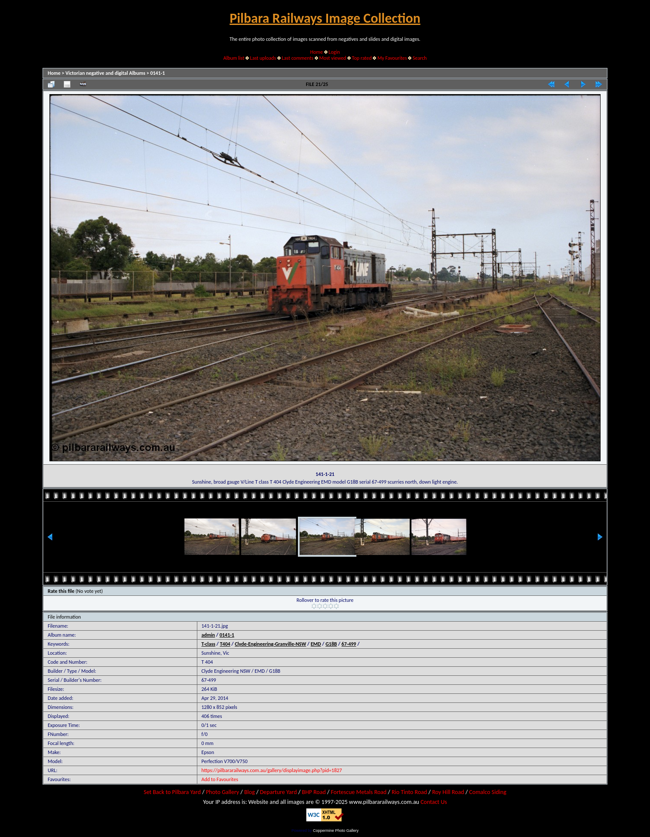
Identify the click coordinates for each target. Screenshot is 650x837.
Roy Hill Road (448, 792)
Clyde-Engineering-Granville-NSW (270, 644)
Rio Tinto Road (409, 792)
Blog (249, 792)
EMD (316, 644)
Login (334, 52)
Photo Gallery (222, 792)
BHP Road (314, 792)
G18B (331, 644)
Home (316, 52)
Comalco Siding (487, 792)
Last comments (297, 58)
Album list (233, 58)
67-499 (348, 644)
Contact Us (433, 802)
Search (420, 58)
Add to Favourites (220, 779)
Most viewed (332, 58)
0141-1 (157, 73)
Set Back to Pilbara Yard (172, 792)
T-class (208, 644)
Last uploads (263, 58)
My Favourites (392, 58)
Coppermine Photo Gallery (336, 830)
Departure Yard (278, 792)
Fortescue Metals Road (359, 792)
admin (208, 635)
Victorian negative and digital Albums (105, 73)
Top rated (362, 58)
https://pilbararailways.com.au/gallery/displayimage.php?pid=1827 (272, 770)
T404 (225, 644)
